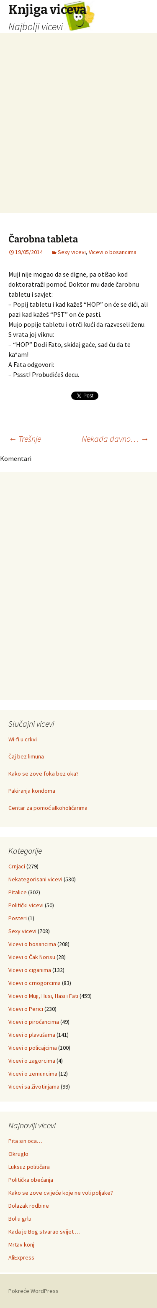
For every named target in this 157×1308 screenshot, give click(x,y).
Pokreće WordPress (33, 1291)
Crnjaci (16, 866)
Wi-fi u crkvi (22, 739)
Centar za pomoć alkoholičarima (48, 808)
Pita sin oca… (25, 1141)
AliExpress (21, 1257)
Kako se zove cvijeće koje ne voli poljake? (60, 1192)
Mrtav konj (21, 1244)
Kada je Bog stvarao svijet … (44, 1231)
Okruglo (18, 1154)
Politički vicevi (26, 905)
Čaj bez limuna (26, 756)
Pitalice (17, 892)
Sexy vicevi (72, 252)
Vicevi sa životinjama (33, 1086)
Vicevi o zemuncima (32, 1073)
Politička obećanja (30, 1179)
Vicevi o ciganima (29, 970)
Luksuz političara (29, 1167)
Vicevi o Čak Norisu (31, 957)
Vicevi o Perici (25, 1009)
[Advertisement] (78, 134)
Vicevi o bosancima (112, 252)
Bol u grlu (19, 1218)
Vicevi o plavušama (31, 1034)
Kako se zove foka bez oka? (43, 773)
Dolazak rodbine (28, 1205)
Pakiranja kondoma (31, 790)
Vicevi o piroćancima (33, 1022)
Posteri (17, 918)
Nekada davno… (115, 438)
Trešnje (24, 438)
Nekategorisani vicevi (35, 879)
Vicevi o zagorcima (31, 1060)
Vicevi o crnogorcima (34, 983)
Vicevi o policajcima (32, 1047)
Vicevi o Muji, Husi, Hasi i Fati (43, 996)
